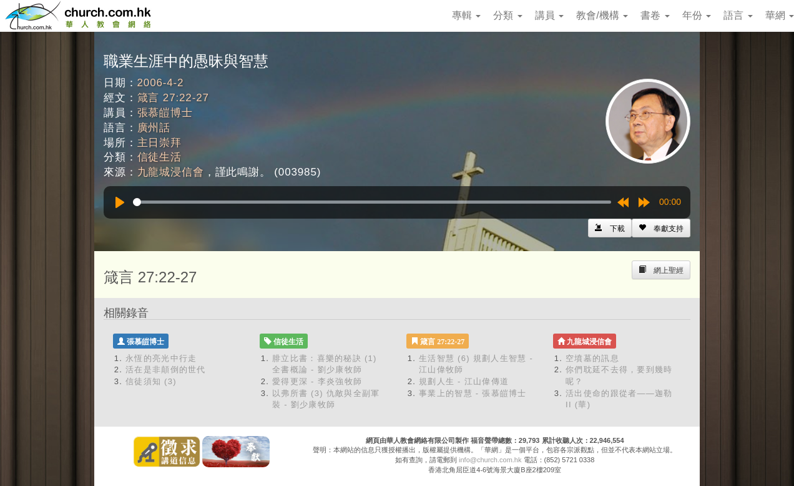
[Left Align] (661, 228)
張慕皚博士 (165, 113)
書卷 (654, 15)
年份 (696, 15)
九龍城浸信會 (170, 172)
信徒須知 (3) (151, 381)
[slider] (372, 202)
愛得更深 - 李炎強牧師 (317, 381)
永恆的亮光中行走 (161, 358)
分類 (507, 15)
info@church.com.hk (490, 460)
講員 (549, 15)
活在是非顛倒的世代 (165, 369)
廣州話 (154, 128)
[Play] (120, 202)
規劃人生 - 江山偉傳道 (464, 381)
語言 (737, 15)
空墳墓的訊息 (592, 358)
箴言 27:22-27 (173, 98)
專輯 (466, 15)
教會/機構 (602, 15)
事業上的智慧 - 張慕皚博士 (473, 393)
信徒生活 (159, 157)
